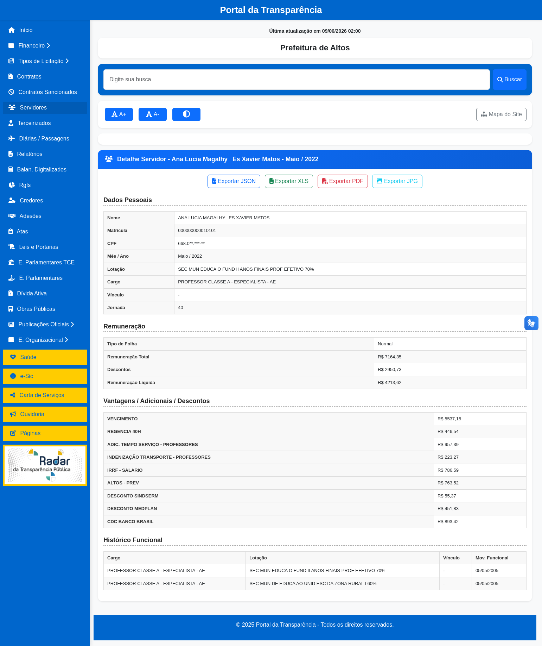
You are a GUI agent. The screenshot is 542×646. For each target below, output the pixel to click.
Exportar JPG (397, 181)
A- (152, 114)
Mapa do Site (501, 114)
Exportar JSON (234, 181)
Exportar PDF (342, 181)
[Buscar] (296, 79)
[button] (45, 46)
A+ (118, 114)
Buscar (509, 79)
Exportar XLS (289, 181)
